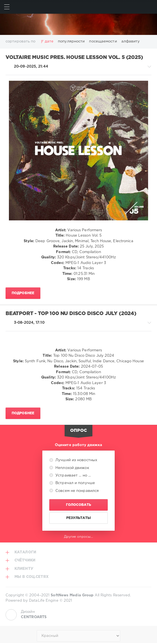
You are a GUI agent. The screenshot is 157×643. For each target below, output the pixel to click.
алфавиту (130, 41)
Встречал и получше (74, 483)
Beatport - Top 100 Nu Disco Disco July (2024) (71, 313)
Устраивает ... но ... (72, 475)
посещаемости (103, 41)
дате (49, 41)
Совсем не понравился (76, 490)
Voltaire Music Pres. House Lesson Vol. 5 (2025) (74, 57)
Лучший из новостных (75, 460)
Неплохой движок (71, 468)
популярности (71, 41)
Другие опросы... (78, 536)
